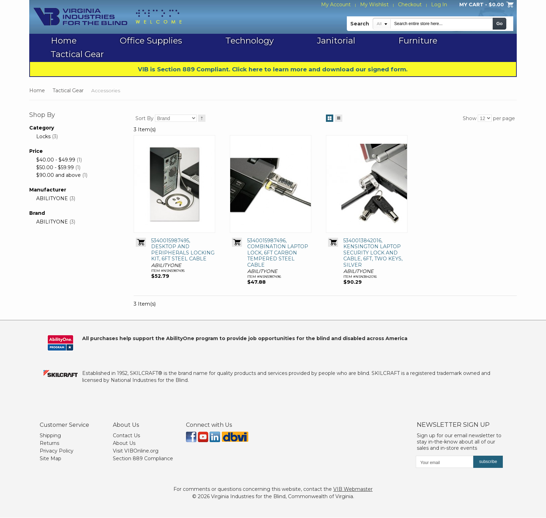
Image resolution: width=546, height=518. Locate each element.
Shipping (50, 436)
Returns (49, 443)
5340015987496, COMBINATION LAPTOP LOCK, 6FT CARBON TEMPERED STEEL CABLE (277, 253)
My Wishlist (375, 4)
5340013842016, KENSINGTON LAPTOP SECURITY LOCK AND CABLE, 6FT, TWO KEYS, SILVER (373, 253)
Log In (439, 4)
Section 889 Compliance (143, 459)
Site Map (50, 459)
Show (469, 118)
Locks (43, 136)
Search (359, 24)
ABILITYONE (52, 198)
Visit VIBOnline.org (135, 451)
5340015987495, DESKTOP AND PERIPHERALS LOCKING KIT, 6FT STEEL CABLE (182, 250)
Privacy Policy (56, 451)
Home (37, 90)
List (338, 117)
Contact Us (126, 436)
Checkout (410, 4)
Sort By (144, 118)
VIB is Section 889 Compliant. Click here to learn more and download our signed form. (272, 69)
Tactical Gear (68, 90)
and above (58, 175)
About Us (124, 443)
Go (499, 23)
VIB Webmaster (353, 489)
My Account (336, 4)
